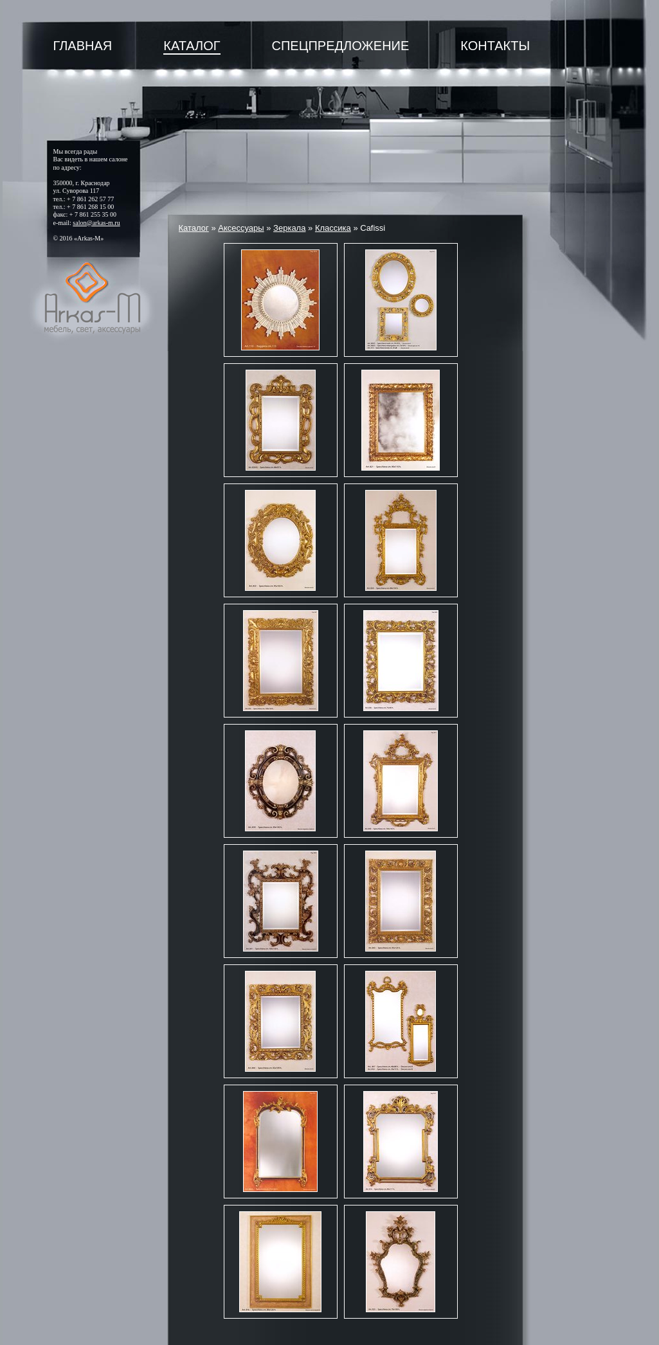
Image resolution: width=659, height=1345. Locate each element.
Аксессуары (241, 228)
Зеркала (289, 228)
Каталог (191, 46)
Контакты (495, 46)
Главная (83, 46)
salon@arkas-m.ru (96, 222)
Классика (333, 228)
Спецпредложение (341, 46)
